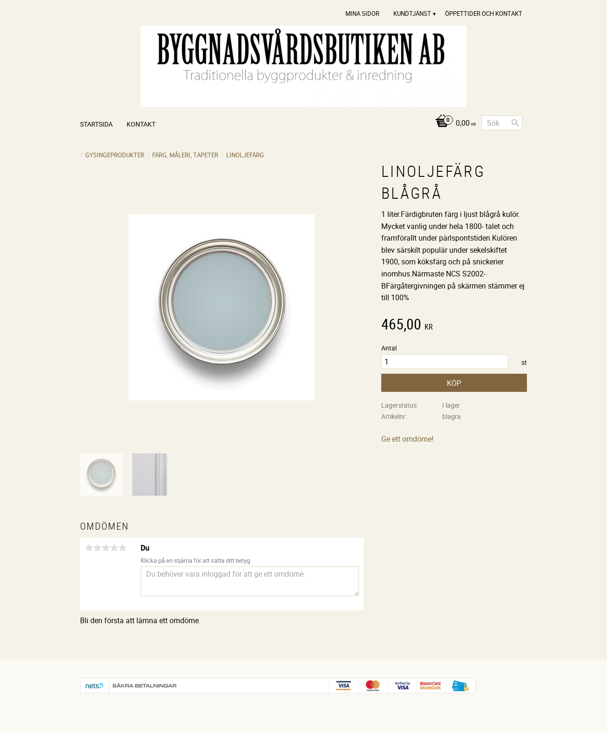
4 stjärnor (114, 548)
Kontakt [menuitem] (141, 124)
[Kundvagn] (453, 123)
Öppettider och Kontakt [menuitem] (483, 13)
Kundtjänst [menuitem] (412, 13)
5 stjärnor (122, 548)
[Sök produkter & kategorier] (501, 122)
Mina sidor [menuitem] (362, 13)
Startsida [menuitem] (96, 124)
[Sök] (515, 123)
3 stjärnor (105, 548)
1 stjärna (89, 548)
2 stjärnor (97, 548)
